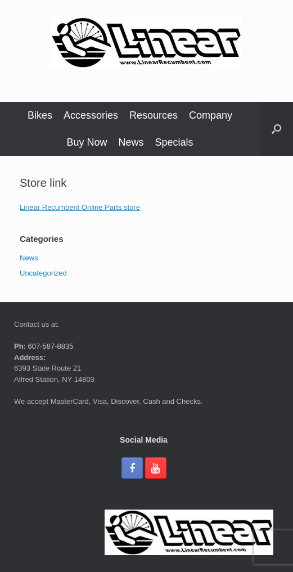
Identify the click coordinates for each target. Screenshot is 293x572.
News (130, 142)
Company (210, 115)
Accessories (91, 115)
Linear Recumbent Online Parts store (80, 207)
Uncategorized (43, 273)
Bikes (40, 115)
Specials (174, 142)
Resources (153, 115)
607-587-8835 (50, 346)
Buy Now (86, 142)
